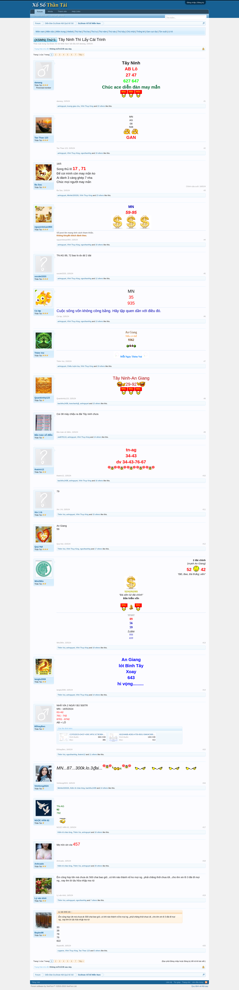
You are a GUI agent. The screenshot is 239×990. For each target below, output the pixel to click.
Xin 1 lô (38, 512)
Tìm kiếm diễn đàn (40, 16)
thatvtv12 (39, 469)
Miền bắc (50, 31)
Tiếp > (81, 55)
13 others (99, 321)
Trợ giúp (177, 982)
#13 (204, 643)
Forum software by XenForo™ (54, 986)
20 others (98, 866)
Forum (40, 12)
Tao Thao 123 (41, 137)
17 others (98, 549)
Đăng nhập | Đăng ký (195, 2)
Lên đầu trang (197, 982)
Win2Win (39, 581)
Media (50, 11)
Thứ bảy (121, 31)
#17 (204, 827)
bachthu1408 (63, 403)
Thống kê (140, 31)
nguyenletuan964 (43, 227)
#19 (204, 895)
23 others (100, 195)
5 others (97, 951)
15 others (96, 403)
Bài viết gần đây (57, 16)
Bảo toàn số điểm (43, 435)
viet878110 (62, 437)
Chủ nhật (131, 31)
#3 (205, 190)
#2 (205, 148)
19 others (99, 153)
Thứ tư (94, 31)
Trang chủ (186, 982)
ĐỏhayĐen (40, 726)
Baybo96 (39, 932)
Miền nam (40, 31)
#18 (204, 861)
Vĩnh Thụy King (87, 106)
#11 (204, 509)
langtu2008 (40, 679)
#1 (205, 101)
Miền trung (60, 31)
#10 (204, 476)
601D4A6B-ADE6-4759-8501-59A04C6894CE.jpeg (140, 734)
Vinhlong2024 (41, 786)
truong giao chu (73, 106)
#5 (205, 273)
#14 (204, 690)
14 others (97, 437)
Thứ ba (86, 31)
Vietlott (70, 31)
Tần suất (163, 31)
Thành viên (62, 11)
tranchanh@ (74, 403)
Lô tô (170, 31)
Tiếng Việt (36, 982)
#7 (205, 361)
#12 (204, 544)
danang (82, 44)
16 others (99, 481)
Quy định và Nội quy (200, 986)
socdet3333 (40, 276)
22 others (101, 106)
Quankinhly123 (42, 397)
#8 (205, 398)
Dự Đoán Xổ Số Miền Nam (58, 44)
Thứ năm (103, 31)
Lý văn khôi (40, 898)
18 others (99, 245)
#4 (205, 240)
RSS (206, 982)
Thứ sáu (112, 31)
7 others (93, 900)
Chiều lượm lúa (73, 366)
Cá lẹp (38, 311)
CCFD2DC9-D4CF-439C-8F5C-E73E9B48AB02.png (91, 734)
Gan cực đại (151, 31)
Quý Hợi (39, 546)
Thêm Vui (39, 353)
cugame (61, 951)
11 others (93, 754)
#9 (205, 432)
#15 (204, 749)
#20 (204, 946)
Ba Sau (38, 184)
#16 (204, 783)
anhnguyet (62, 106)
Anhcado (39, 864)
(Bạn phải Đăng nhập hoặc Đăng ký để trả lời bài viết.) (184, 961)
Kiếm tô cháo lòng (77, 788)
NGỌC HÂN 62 (42, 820)
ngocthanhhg (86, 153)
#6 (205, 316)
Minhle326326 (73, 195)
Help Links (76, 11)
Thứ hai (78, 31)
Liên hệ (169, 982)
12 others (99, 278)
